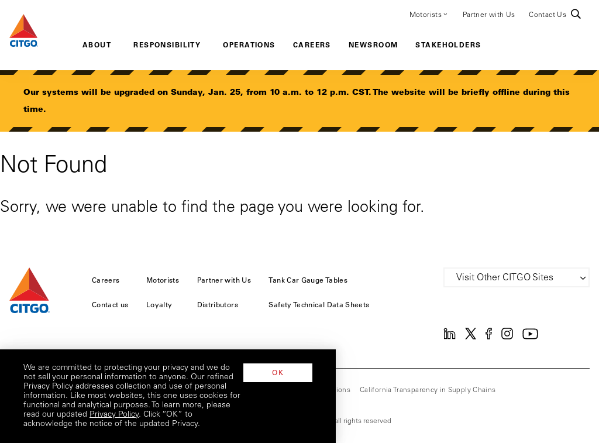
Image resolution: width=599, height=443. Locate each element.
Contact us (110, 304)
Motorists (429, 14)
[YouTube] (530, 337)
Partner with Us (489, 15)
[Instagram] (507, 337)
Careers (312, 44)
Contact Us (547, 15)
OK (541, 409)
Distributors (217, 304)
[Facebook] (489, 337)
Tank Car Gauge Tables (307, 279)
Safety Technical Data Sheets (318, 304)
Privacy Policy (233, 424)
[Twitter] (470, 337)
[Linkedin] (449, 337)
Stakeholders (448, 44)
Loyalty (159, 304)
